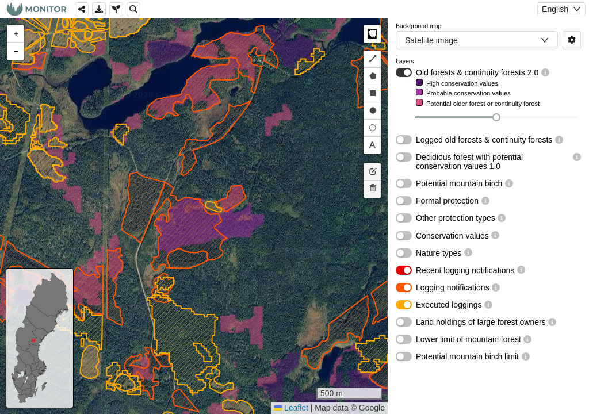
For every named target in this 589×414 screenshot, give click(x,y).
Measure (372, 34)
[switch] (404, 72)
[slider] (496, 117)
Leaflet (291, 407)
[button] (15, 34)
